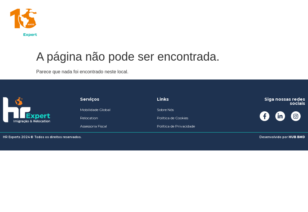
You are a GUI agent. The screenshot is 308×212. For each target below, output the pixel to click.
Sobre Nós (120, 23)
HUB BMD (297, 137)
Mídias (153, 23)
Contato (216, 23)
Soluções (83, 23)
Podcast (183, 23)
